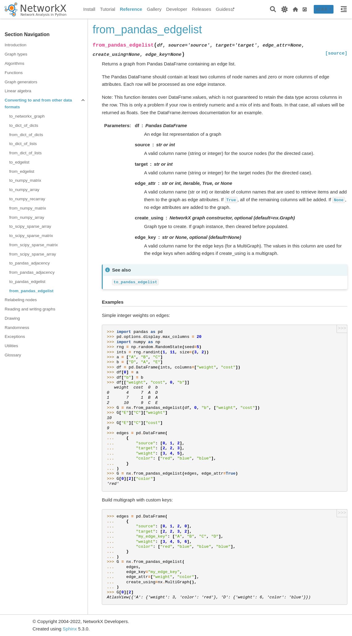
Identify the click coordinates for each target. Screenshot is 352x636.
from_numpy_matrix (27, 208)
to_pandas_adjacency (29, 263)
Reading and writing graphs (30, 309)
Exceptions (15, 336)
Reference (131, 9)
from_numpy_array (26, 217)
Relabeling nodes (21, 299)
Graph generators (21, 82)
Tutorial (107, 9)
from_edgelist (21, 171)
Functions (14, 72)
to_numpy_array (24, 189)
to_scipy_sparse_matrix (31, 235)
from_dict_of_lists (25, 153)
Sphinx (70, 628)
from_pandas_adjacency (32, 272)
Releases (201, 9)
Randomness (17, 327)
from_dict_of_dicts (26, 134)
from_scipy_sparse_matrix (33, 245)
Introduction (16, 45)
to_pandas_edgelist (27, 281)
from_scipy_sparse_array (32, 254)
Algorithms (14, 63)
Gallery (154, 9)
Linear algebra (18, 91)
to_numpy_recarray (27, 199)
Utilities (11, 345)
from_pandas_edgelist (31, 291)
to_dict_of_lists (23, 143)
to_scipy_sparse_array (30, 226)
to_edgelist (19, 162)
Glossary (13, 355)
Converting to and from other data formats (38, 103)
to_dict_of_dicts (23, 125)
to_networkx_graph (27, 116)
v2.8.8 (322, 9)
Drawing (12, 318)
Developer (176, 9)
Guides (225, 9)
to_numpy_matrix (25, 180)
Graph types (16, 54)
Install (89, 9)
